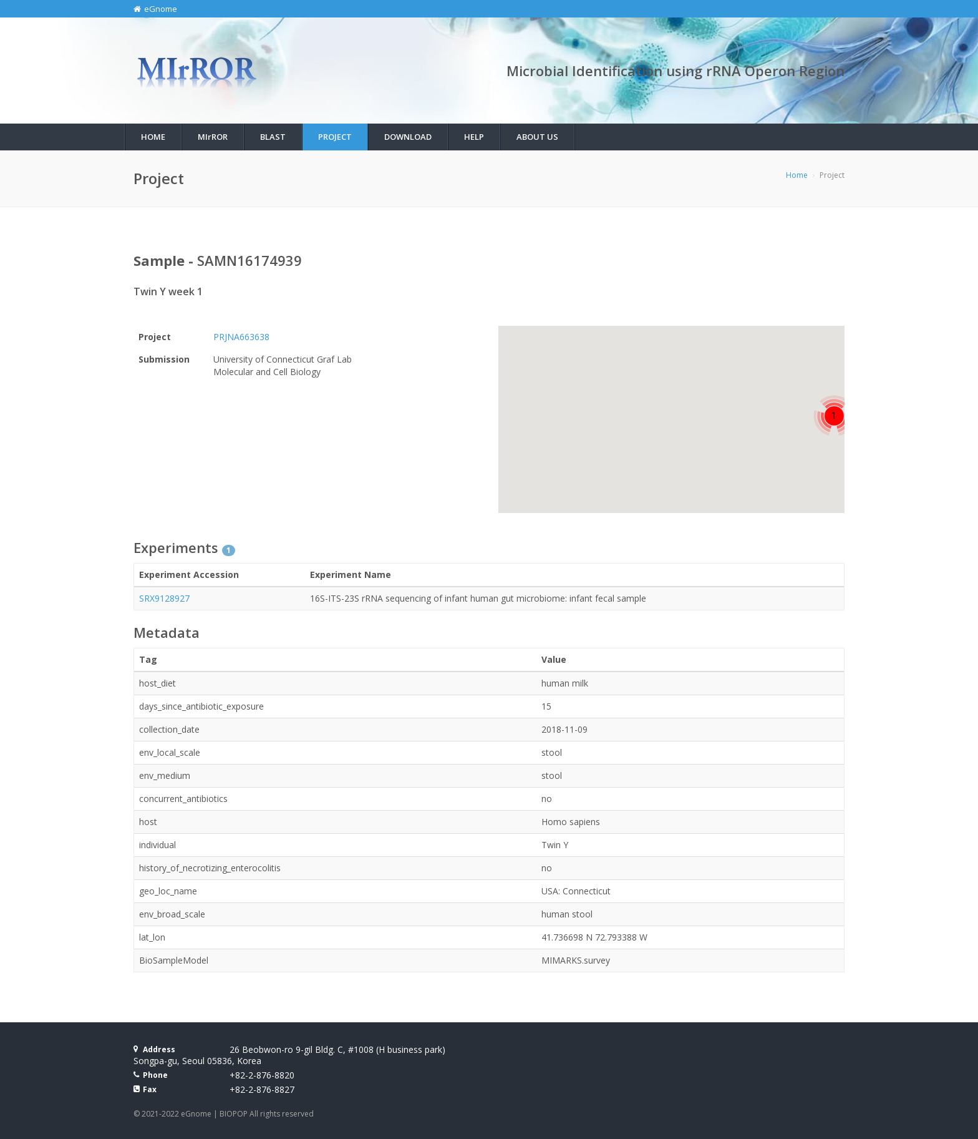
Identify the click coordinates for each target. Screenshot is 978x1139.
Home (153, 136)
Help (474, 136)
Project (335, 136)
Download (408, 136)
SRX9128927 (164, 598)
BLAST (273, 136)
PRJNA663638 (241, 337)
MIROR (213, 136)
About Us (537, 136)
